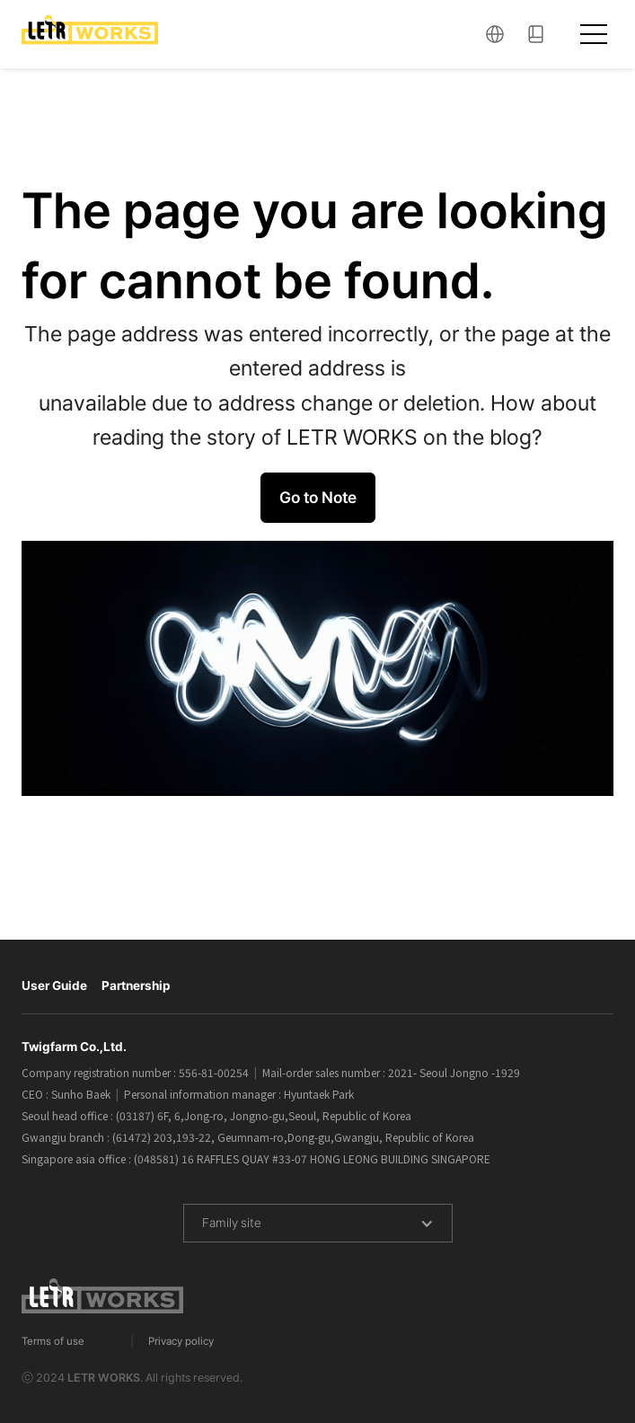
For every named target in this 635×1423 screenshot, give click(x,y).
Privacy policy (181, 1341)
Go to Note (318, 497)
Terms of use (53, 1341)
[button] (495, 34)
